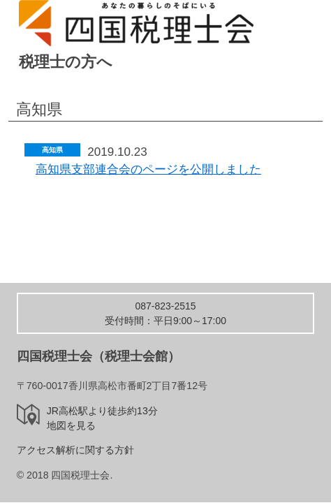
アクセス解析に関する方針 (75, 449)
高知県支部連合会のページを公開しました (148, 169)
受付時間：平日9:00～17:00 (165, 313)
